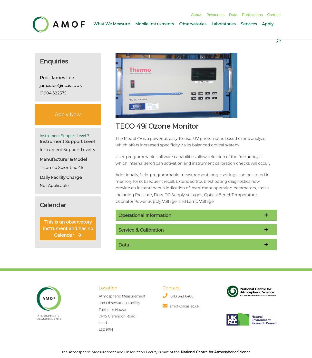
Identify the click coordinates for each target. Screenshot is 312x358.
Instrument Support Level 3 (64, 135)
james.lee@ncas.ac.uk (61, 85)
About (196, 15)
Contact (274, 15)
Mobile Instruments (154, 24)
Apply (267, 24)
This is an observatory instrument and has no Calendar (68, 228)
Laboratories (223, 24)
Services (249, 24)
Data (233, 15)
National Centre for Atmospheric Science (216, 352)
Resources (215, 15)
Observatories (192, 24)
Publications (252, 15)
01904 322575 (53, 93)
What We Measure (111, 24)
